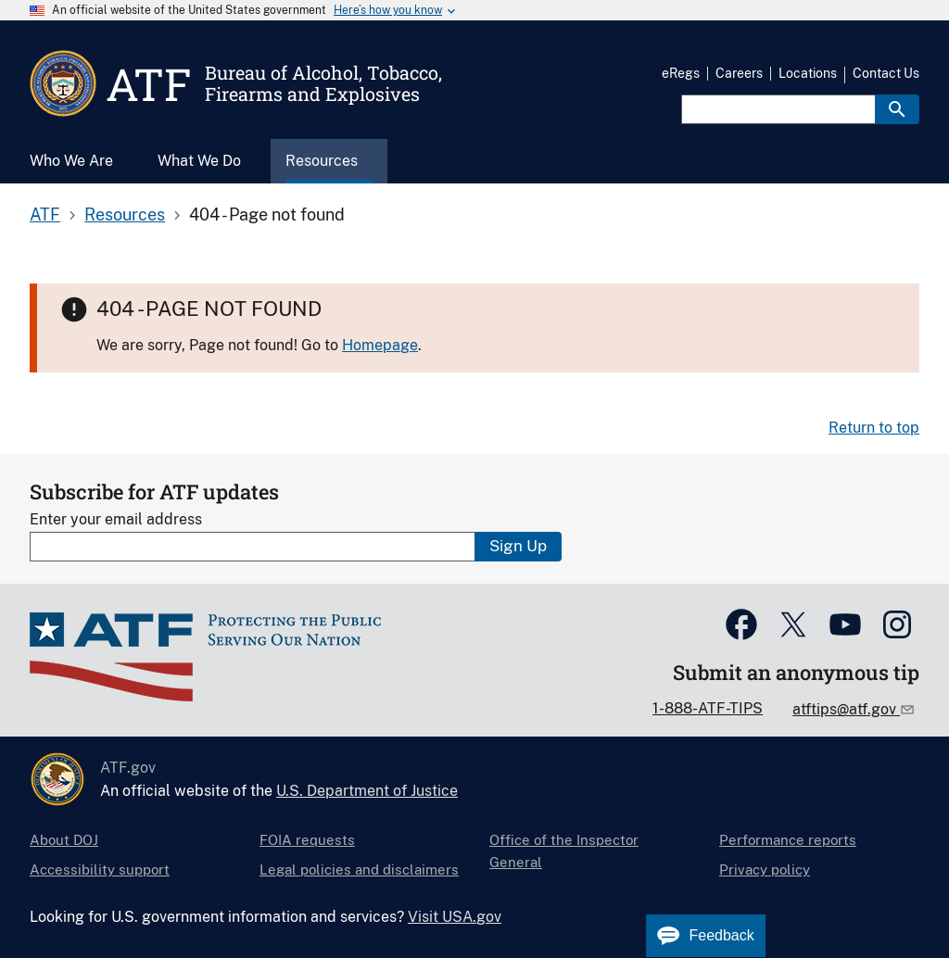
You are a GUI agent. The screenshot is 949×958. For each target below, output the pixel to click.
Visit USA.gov (454, 917)
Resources (124, 214)
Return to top (874, 427)
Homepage (380, 345)
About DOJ (64, 840)
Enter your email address (116, 519)
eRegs (681, 73)
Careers (739, 73)
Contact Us (886, 73)
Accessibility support (100, 869)
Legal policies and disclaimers (359, 869)
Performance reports (787, 840)
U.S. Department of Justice (367, 791)
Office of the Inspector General (564, 851)
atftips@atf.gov (846, 709)
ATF (45, 214)
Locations (807, 73)
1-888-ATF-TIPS (707, 708)
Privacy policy (764, 869)
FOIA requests (307, 840)
